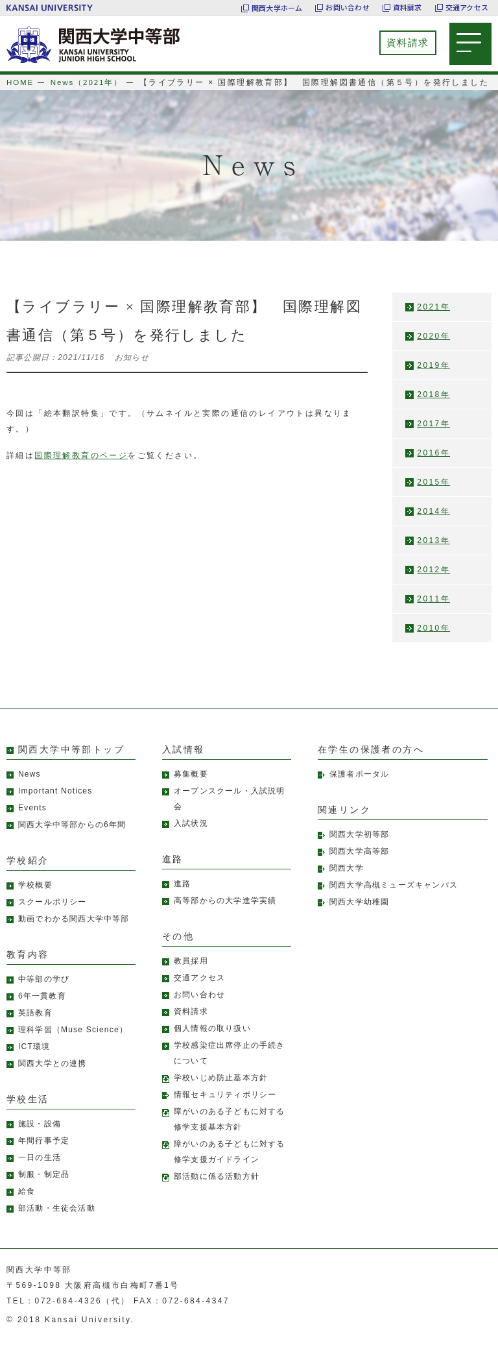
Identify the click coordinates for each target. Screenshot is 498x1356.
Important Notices (55, 806)
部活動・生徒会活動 (56, 1223)
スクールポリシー (52, 917)
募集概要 (191, 789)
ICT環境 (34, 1062)
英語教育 (35, 1028)
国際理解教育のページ (81, 471)
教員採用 (191, 976)
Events (32, 823)
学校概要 (35, 900)
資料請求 (407, 8)
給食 (26, 1206)
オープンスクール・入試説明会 (229, 814)
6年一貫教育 (42, 1011)
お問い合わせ (347, 8)
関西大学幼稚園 (359, 917)
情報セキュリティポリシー (225, 1110)
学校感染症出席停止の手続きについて (229, 1068)
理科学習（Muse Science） (73, 1045)
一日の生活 (39, 1173)
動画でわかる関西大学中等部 (74, 934)
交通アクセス (466, 8)
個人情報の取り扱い (212, 1043)
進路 (182, 899)
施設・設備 (39, 1139)
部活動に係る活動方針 (216, 1191)
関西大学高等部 (359, 866)
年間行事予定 (43, 1156)
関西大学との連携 (52, 1079)
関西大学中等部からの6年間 (72, 840)
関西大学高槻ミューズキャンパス (393, 900)
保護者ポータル (359, 789)
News (29, 789)
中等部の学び (43, 994)
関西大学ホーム (277, 8)
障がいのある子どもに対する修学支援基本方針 (229, 1134)
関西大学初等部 (359, 849)
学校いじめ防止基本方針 (221, 1093)
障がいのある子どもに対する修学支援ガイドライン (229, 1167)
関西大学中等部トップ (71, 765)
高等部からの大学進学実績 (225, 916)
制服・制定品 (43, 1189)
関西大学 (346, 883)
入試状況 (191, 838)
